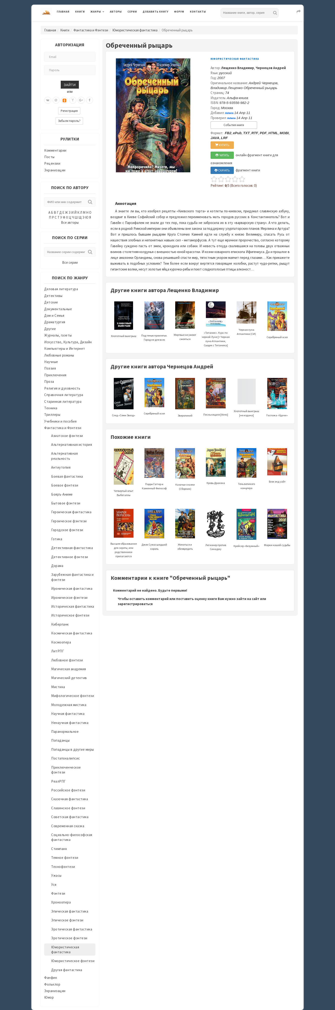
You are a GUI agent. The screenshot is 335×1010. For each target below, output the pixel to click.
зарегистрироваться (135, 604)
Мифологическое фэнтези (72, 695)
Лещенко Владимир (237, 68)
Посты (49, 157)
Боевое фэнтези (64, 485)
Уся (54, 884)
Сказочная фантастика (69, 799)
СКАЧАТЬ (222, 170)
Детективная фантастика (72, 548)
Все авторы (70, 222)
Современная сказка (67, 826)
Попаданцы (60, 740)
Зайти (70, 84)
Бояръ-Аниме (62, 494)
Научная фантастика (67, 713)
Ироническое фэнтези (69, 597)
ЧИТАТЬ (222, 155)
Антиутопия (60, 467)
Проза (49, 381)
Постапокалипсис (65, 758)
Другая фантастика (66, 970)
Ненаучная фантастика (69, 722)
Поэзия (50, 368)
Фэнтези (58, 893)
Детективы (53, 295)
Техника (50, 408)
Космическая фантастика (71, 633)
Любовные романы (59, 355)
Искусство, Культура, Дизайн (68, 342)
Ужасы (56, 875)
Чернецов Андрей (271, 68)
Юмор (49, 997)
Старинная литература (62, 401)
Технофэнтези (63, 866)
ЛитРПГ (57, 651)
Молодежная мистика (68, 705)
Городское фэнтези (67, 530)
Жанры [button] (95, 11)
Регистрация (69, 111)
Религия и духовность (62, 388)
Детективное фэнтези (69, 557)
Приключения (55, 375)
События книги (234, 125)
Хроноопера (61, 902)
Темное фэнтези (64, 857)
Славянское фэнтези (68, 808)
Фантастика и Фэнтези (91, 30)
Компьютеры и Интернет (64, 348)
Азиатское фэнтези (67, 435)
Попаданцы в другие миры (72, 749)
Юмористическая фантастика (134, 30)
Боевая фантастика (67, 476)
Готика (56, 539)
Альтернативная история (71, 444)
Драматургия (54, 322)
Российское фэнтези (68, 790)
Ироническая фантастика (71, 588)
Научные (51, 362)
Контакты (198, 11)
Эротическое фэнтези (69, 938)
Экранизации (55, 170)
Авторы (116, 11)
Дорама (57, 565)
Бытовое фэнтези (65, 503)
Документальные (58, 309)
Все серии (70, 262)
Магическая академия (68, 669)
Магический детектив (69, 678)
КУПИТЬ (222, 145)
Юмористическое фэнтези (72, 961)
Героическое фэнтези (69, 521)
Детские (51, 302)
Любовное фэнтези (67, 660)
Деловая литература (61, 289)
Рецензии (52, 163)
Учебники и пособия (60, 421)
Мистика (58, 687)
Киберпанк (60, 624)
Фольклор (52, 984)
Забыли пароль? (69, 121)
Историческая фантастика (72, 606)
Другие (50, 329)
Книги (80, 11)
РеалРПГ (58, 781)
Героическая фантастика (71, 512)
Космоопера (61, 642)
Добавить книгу (155, 11)
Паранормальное (65, 731)
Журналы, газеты (58, 335)
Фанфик (50, 977)
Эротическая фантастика (71, 929)
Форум (179, 11)
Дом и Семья (54, 315)
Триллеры (52, 414)
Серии (132, 11)
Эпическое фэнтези (67, 920)
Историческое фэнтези (70, 615)
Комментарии (55, 150)
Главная (63, 11)
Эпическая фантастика (69, 911)
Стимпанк (59, 849)
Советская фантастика (69, 817)
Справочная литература (63, 395)
